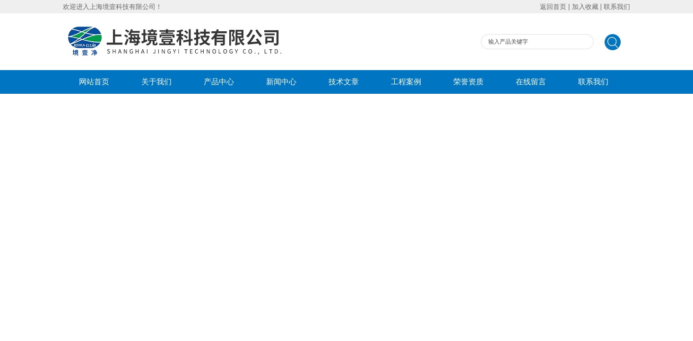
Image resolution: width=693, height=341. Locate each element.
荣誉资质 (468, 82)
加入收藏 (585, 6)
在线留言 (531, 82)
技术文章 (344, 82)
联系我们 (617, 6)
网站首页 (94, 82)
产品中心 (219, 82)
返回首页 (553, 6)
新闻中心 (281, 82)
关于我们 (156, 82)
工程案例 (406, 82)
